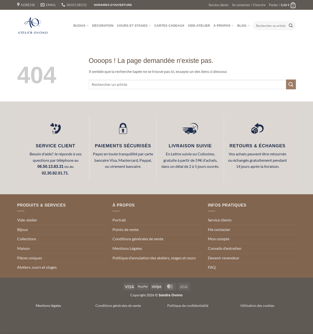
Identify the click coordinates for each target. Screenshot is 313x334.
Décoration (103, 25)
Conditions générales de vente (137, 238)
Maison (23, 248)
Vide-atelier (199, 25)
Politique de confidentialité (187, 305)
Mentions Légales (127, 248)
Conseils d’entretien (224, 248)
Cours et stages (134, 25)
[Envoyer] (291, 26)
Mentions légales (48, 305)
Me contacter (219, 229)
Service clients (219, 5)
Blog (243, 25)
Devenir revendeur (223, 257)
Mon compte (218, 238)
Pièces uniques (29, 257)
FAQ (212, 267)
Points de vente (125, 229)
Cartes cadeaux (169, 25)
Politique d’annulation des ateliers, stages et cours (154, 257)
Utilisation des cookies (257, 305)
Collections (26, 238)
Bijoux (81, 25)
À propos (223, 25)
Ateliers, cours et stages (37, 267)
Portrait (119, 220)
